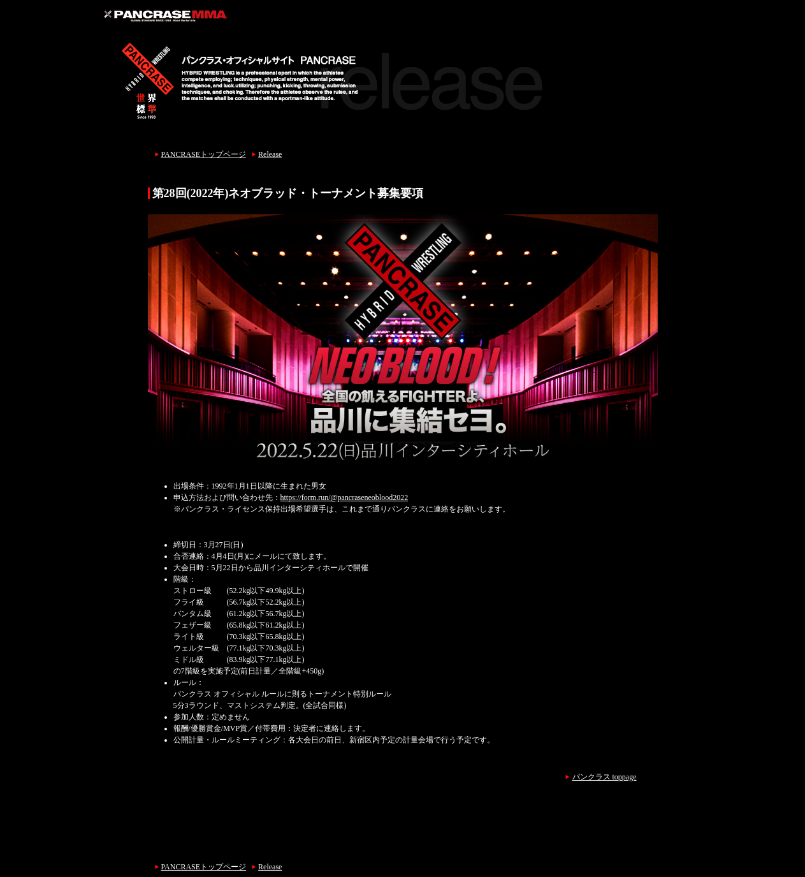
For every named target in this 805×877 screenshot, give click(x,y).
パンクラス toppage (604, 776)
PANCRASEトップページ (204, 154)
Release (270, 154)
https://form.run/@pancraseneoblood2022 (344, 497)
